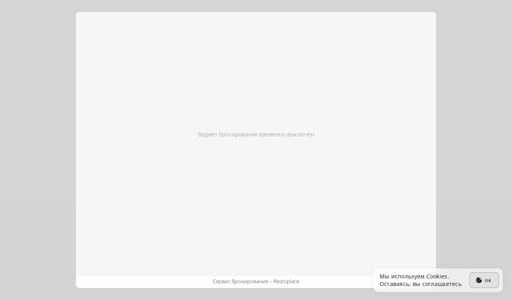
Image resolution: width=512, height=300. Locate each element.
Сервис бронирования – (256, 281)
